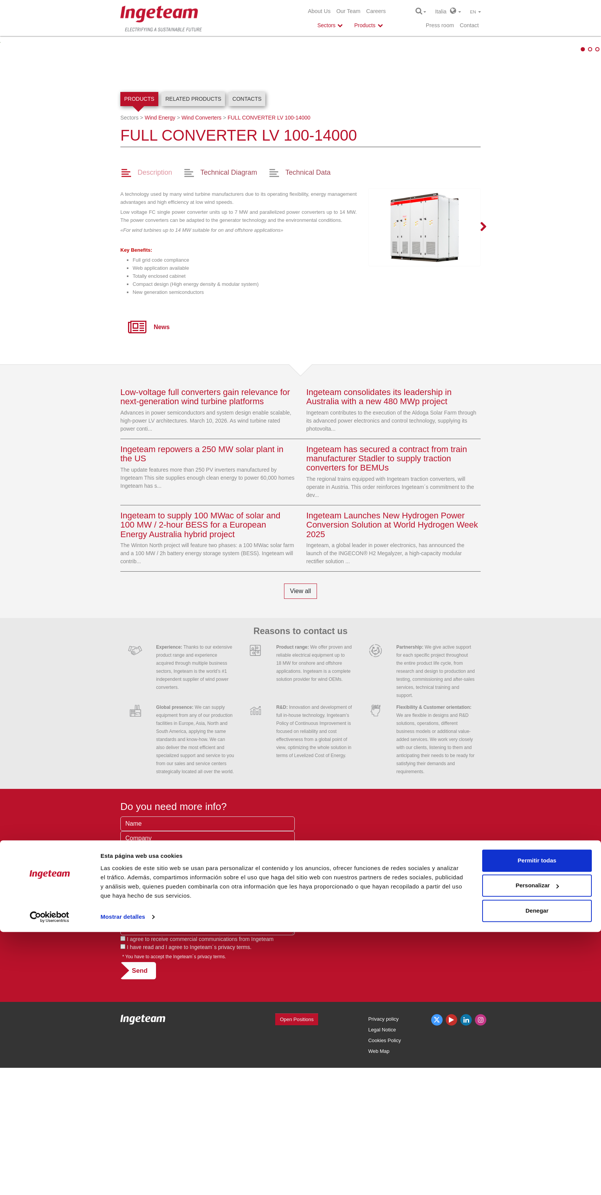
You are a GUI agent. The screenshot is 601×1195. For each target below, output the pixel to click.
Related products (193, 226)
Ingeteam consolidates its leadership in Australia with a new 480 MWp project (379, 524)
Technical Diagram (228, 299)
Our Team (348, 11)
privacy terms (234, 1074)
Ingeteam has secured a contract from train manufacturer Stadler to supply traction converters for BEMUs (386, 586)
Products (139, 226)
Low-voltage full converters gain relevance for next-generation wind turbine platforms (205, 524)
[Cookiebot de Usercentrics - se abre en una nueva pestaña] (49, 1180)
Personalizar (537, 1148)
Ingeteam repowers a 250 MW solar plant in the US (202, 581)
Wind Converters (202, 245)
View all (300, 718)
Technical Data (308, 299)
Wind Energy (160, 245)
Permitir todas (537, 1123)
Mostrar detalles (122, 1180)
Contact (469, 25)
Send (140, 1097)
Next (478, 354)
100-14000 (269, 245)
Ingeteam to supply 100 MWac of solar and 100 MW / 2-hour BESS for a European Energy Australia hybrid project (200, 652)
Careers (376, 11)
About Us (319, 11)
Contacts (246, 226)
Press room (440, 25)
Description (155, 299)
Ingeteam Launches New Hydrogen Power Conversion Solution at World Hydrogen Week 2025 (392, 652)
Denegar (536, 1173)
